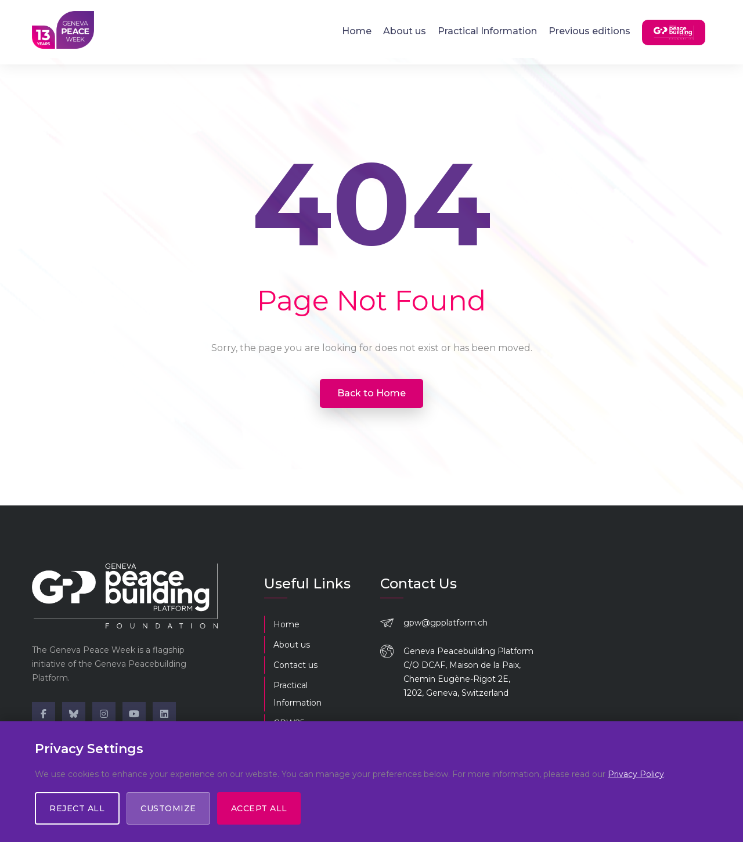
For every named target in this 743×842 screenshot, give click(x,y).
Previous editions (589, 30)
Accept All (261, 808)
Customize (169, 808)
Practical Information (487, 30)
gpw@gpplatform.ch (445, 622)
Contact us (295, 665)
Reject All (77, 808)
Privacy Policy (636, 774)
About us (404, 30)
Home (357, 30)
